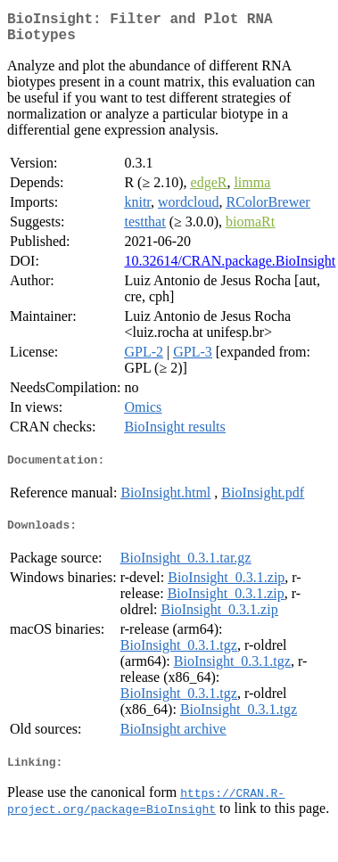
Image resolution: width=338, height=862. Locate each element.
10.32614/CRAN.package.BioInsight (229, 267)
